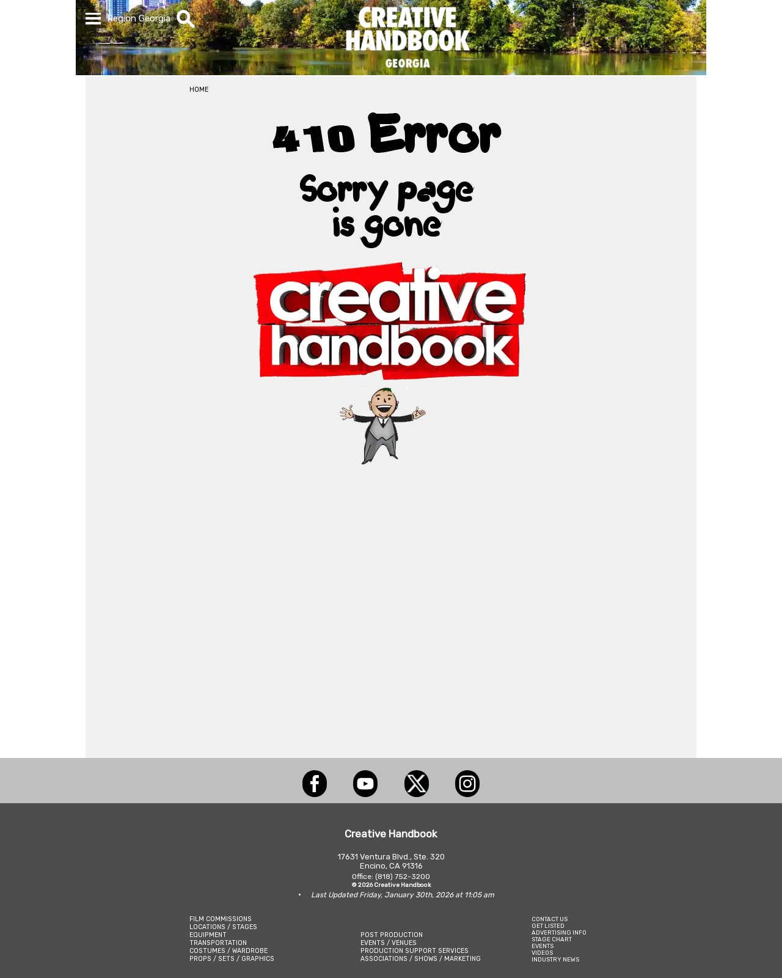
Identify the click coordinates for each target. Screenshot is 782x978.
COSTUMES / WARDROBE (228, 951)
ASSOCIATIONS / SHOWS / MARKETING (420, 959)
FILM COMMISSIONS (220, 919)
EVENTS (543, 946)
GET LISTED (548, 925)
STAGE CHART (552, 939)
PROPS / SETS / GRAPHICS (231, 959)
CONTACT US (550, 919)
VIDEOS (542, 952)
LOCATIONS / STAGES (223, 927)
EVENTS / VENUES (388, 943)
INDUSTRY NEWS (555, 959)
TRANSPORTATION (218, 943)
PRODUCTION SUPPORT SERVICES (414, 951)
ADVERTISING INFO (559, 932)
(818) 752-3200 (402, 876)
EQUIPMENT (208, 935)
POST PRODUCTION (391, 935)
